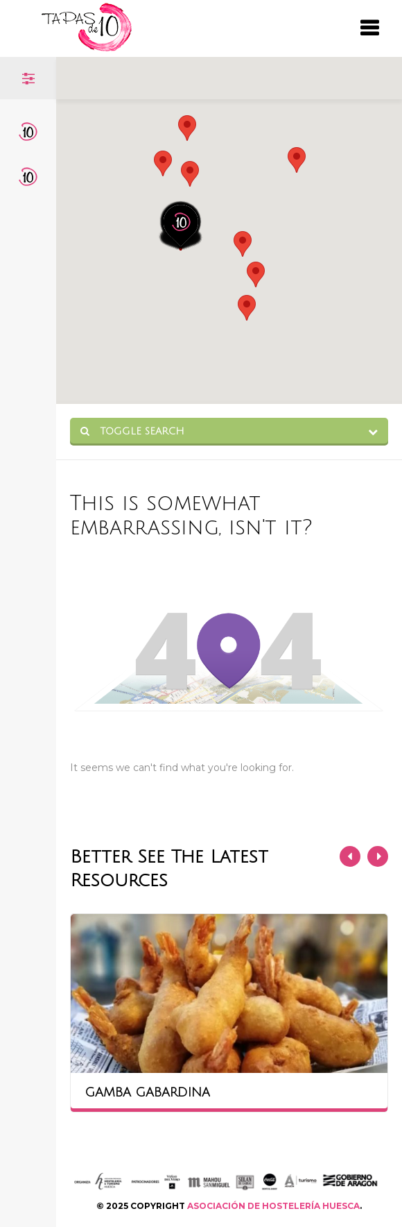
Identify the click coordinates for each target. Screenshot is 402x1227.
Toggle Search (132, 431)
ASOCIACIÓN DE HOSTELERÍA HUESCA (273, 1206)
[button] (190, 174)
